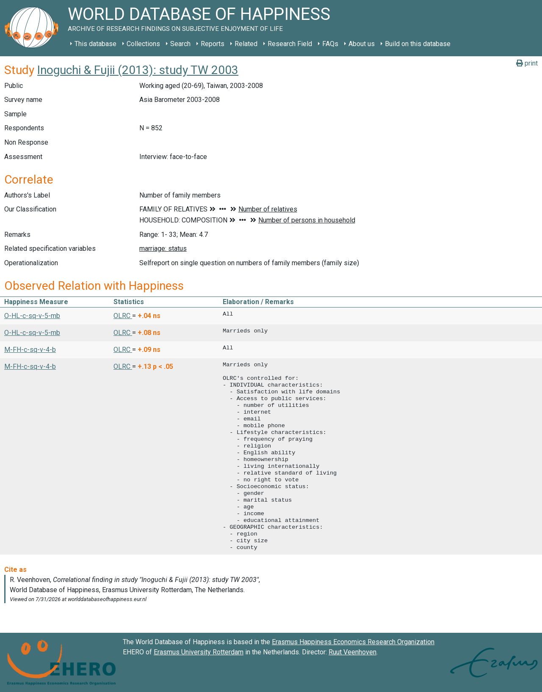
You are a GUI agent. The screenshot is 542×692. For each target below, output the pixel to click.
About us (361, 44)
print (527, 63)
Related (246, 44)
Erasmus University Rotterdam (198, 652)
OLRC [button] (122, 316)
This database (95, 44)
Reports (212, 44)
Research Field (290, 44)
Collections (143, 44)
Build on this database (418, 44)
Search (180, 44)
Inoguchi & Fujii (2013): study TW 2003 (137, 70)
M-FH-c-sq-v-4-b (30, 350)
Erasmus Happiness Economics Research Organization (353, 642)
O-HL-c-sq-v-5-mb (32, 316)
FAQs (330, 44)
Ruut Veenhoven (352, 652)
